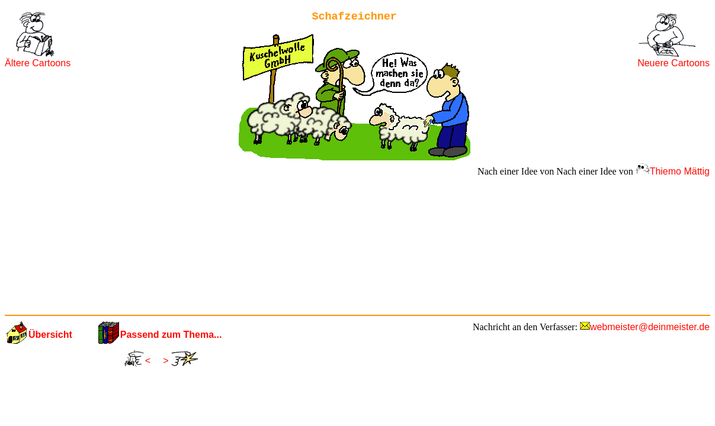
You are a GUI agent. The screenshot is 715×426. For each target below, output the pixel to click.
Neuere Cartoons (673, 63)
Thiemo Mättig (680, 171)
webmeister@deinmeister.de (650, 327)
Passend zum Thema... (171, 335)
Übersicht (50, 335)
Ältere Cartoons (37, 63)
